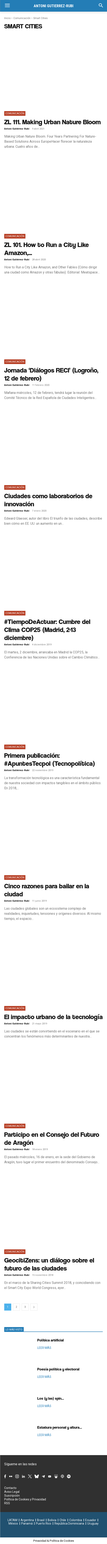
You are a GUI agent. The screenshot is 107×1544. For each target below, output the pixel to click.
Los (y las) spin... (50, 1398)
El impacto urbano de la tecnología (53, 1017)
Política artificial (50, 1340)
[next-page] (34, 1307)
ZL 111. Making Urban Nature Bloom (52, 122)
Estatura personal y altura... (59, 1427)
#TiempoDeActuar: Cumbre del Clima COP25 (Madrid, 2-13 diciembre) (47, 630)
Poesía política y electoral (58, 1369)
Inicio (7, 18)
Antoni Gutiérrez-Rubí (16, 128)
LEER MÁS (44, 1347)
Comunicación (22, 18)
